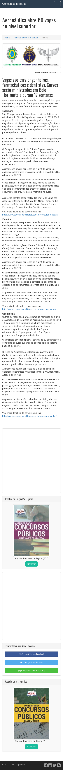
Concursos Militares (14, 3)
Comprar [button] (31, 564)
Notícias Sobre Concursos (26, 37)
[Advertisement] (31, 460)
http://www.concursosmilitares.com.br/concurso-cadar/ (29, 416)
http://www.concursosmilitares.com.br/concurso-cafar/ (29, 309)
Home (7, 37)
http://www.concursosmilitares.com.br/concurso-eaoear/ (30, 214)
